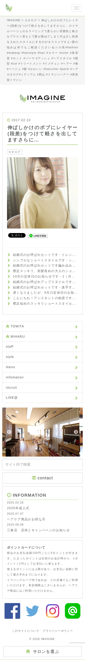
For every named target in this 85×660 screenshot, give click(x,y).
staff (42, 346)
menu (42, 367)
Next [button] (76, 432)
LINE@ (42, 397)
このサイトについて (25, 630)
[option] (42, 432)
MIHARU (42, 336)
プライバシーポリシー (58, 630)
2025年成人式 (18, 508)
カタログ (14, 152)
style (42, 357)
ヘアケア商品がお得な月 (26, 519)
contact (42, 477)
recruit (42, 387)
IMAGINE (48, 639)
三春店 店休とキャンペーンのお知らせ (38, 530)
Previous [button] (9, 432)
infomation (42, 377)
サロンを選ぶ (42, 651)
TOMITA (42, 326)
